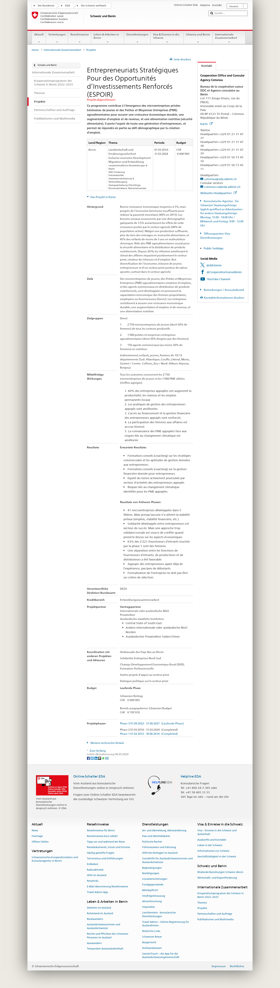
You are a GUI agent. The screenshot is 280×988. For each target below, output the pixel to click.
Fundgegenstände (152, 884)
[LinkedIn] (96, 758)
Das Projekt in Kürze (103, 197)
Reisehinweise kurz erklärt (102, 836)
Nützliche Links (151, 931)
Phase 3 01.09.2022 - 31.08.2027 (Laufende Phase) (152, 723)
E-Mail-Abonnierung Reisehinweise (107, 886)
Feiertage (37, 836)
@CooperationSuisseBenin (224, 272)
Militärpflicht (150, 890)
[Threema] (100, 758)
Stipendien (148, 907)
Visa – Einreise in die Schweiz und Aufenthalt (217, 832)
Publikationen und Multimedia (215, 919)
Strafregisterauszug (153, 895)
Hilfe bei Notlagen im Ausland (160, 852)
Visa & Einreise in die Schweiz (167, 38)
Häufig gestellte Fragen (100, 852)
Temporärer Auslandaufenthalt (105, 948)
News (35, 830)
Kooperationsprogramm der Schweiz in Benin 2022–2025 (220, 895)
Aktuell (39, 38)
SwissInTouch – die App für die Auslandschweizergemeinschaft (160, 955)
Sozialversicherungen (154, 878)
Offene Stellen (40, 841)
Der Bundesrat (46, 5)
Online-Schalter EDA (89, 776)
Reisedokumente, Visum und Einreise (108, 847)
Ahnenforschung (152, 901)
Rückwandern (95, 919)
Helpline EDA (191, 776)
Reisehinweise (79, 38)
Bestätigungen (150, 873)
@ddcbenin (214, 265)
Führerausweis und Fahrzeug (159, 847)
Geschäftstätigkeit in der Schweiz (216, 856)
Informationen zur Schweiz (213, 850)
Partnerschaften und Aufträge (214, 913)
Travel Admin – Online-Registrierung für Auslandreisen (165, 923)
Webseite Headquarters (218, 193)
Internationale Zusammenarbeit (229, 38)
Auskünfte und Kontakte (211, 839)
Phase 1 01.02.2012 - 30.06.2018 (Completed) (149, 733)
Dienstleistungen (137, 38)
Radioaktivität (95, 869)
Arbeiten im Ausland (99, 907)
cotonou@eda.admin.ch (220, 179)
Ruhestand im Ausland (100, 913)
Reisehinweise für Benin (101, 830)
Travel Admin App (97, 892)
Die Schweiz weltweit (93, 5)
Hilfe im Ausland (96, 875)
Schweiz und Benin (198, 38)
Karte (206, 124)
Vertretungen (57, 38)
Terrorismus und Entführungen (105, 858)
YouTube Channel (218, 279)
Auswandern (94, 943)
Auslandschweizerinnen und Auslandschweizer (103, 926)
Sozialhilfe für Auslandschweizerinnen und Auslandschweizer (167, 860)
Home (35, 49)
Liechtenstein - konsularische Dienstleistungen (159, 914)
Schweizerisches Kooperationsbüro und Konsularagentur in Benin (55, 859)
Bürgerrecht (149, 942)
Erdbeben (92, 864)
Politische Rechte (152, 841)
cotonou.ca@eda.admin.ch (222, 187)
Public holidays (213, 248)
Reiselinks (92, 880)
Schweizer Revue (152, 936)
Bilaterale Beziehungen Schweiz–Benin (220, 872)
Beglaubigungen (152, 867)
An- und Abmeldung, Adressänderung (164, 830)
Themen (202, 902)
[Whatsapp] (103, 758)
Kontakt (205, 66)
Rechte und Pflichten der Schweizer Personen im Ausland (107, 935)
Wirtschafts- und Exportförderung (217, 877)
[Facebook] (89, 758)
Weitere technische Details (107, 742)
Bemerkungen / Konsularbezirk (223, 289)
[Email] (106, 758)
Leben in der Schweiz (209, 845)
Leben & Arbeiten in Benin (107, 38)
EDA (67, 5)
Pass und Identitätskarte (156, 836)
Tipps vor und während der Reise (106, 841)
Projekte (202, 908)
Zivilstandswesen (152, 948)
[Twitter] (92, 758)
